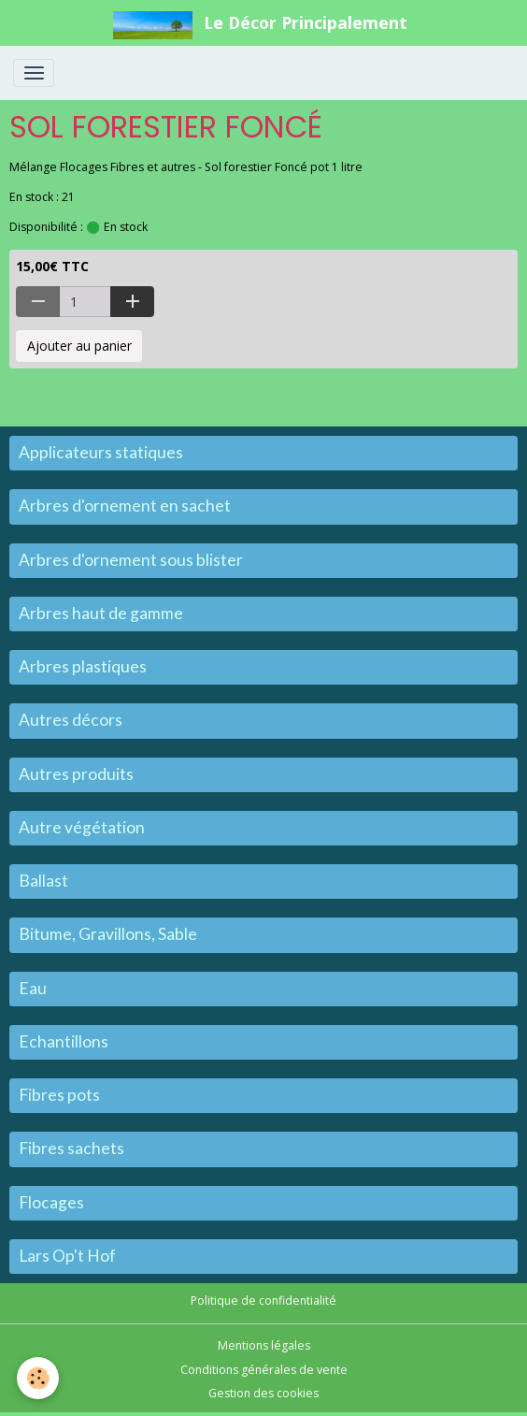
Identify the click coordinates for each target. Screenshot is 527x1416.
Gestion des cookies (263, 1393)
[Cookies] (38, 1378)
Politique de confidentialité (263, 1300)
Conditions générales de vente (264, 1370)
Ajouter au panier (79, 345)
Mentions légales (264, 1345)
